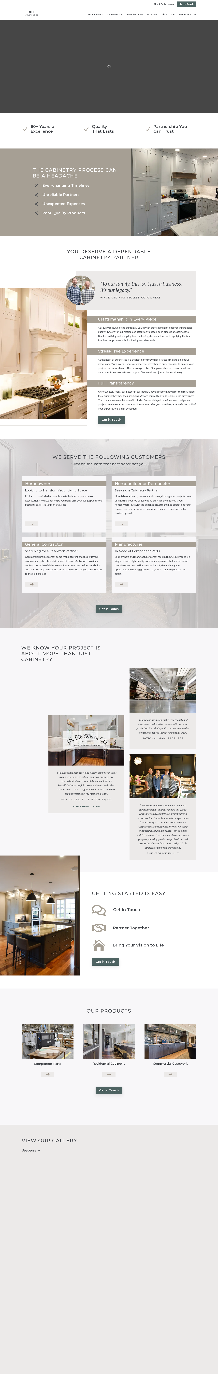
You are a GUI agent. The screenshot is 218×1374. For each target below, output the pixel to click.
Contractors (113, 14)
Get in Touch (186, 4)
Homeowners (95, 14)
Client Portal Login (164, 4)
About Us (167, 14)
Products (152, 14)
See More (29, 1150)
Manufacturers (135, 14)
